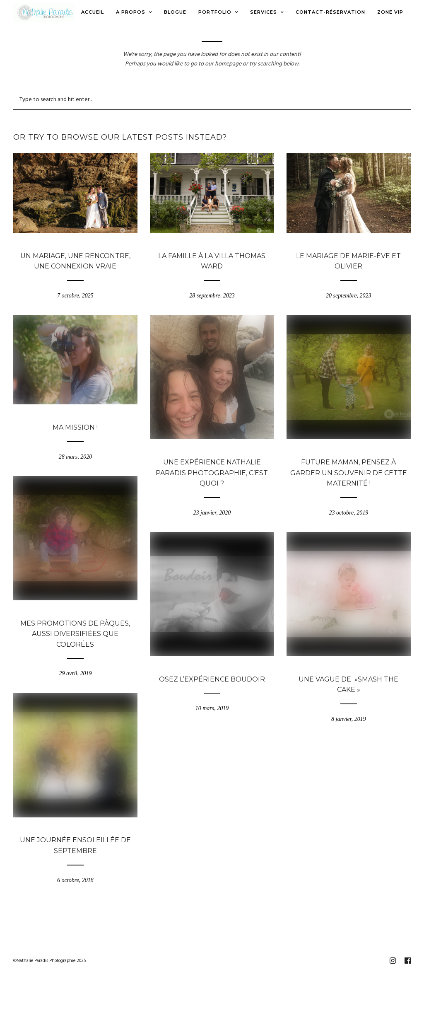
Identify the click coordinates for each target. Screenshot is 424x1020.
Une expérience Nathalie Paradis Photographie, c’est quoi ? (212, 472)
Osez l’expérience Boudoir (212, 679)
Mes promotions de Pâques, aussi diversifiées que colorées (75, 633)
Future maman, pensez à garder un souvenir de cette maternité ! (348, 472)
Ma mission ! (75, 427)
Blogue (75, 244)
